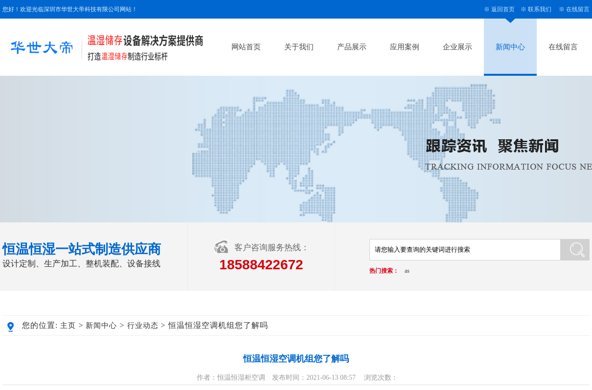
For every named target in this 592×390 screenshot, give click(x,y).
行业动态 (143, 325)
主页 (68, 325)
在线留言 (578, 9)
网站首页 (246, 47)
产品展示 (351, 47)
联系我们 (539, 9)
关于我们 (299, 47)
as (407, 270)
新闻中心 (510, 47)
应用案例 (404, 47)
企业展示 (457, 47)
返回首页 (503, 9)
